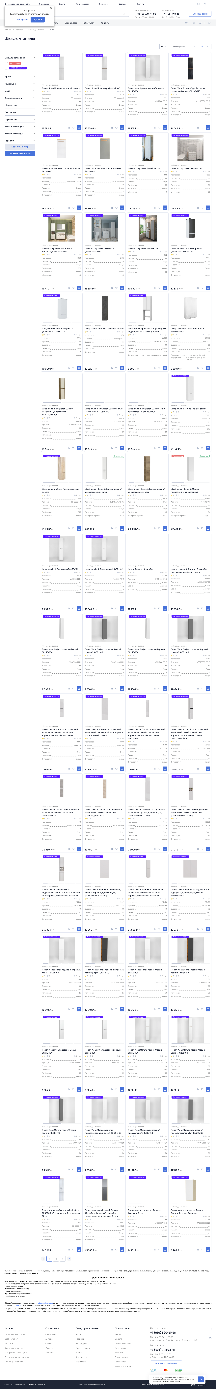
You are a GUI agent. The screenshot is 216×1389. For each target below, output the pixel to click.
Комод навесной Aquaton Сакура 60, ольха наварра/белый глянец (189, 570)
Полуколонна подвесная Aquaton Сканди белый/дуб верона (187, 1211)
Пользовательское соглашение (151, 1384)
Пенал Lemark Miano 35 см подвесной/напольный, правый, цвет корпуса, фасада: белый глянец (146, 812)
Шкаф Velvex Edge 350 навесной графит (104, 328)
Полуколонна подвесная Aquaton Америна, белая (144, 1211)
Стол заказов (71, 22)
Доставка (122, 4)
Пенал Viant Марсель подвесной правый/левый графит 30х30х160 (187, 1131)
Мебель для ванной (14, 1361)
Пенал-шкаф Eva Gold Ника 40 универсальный (99, 250)
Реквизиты (50, 1348)
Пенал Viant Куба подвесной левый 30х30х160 (59, 1051)
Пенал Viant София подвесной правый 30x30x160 (146, 651)
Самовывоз (103, 4)
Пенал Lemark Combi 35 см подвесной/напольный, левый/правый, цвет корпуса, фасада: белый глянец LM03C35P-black (190, 734)
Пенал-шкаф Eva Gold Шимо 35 (143, 248)
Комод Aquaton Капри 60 (140, 569)
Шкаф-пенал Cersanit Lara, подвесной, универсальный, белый (103, 490)
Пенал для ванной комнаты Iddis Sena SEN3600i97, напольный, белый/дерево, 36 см (61, 1213)
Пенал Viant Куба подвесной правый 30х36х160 (146, 90)
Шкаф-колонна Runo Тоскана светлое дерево (60, 490)
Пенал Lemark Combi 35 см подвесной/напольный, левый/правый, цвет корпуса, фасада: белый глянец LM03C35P (147, 734)
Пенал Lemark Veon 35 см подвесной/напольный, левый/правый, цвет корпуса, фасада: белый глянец (146, 892)
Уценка (79, 1352)
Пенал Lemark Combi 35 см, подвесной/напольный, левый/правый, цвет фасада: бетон (61, 812)
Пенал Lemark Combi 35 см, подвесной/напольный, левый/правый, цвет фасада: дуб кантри (104, 812)
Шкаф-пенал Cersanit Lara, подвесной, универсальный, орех (147, 490)
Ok (201, 1379)
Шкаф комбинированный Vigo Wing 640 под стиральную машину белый (147, 330)
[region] (21, 100)
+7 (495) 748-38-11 (172, 13)
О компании (44, 4)
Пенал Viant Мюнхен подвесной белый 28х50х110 (61, 170)
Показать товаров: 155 (20, 145)
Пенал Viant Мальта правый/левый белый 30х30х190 (188, 1051)
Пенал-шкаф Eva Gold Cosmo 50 (186, 168)
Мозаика (9, 1343)
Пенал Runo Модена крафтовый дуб (102, 88)
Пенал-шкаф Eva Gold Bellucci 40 (144, 168)
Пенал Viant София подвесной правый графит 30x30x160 (189, 651)
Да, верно (37, 19)
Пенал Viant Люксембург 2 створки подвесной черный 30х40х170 (188, 90)
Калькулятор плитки (124, 1366)
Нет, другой (22, 19)
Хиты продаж (82, 1357)
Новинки (80, 1338)
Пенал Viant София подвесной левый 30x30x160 (60, 651)
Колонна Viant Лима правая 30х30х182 (104, 569)
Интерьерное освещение (16, 1352)
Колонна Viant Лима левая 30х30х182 (60, 569)
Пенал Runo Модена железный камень (61, 88)
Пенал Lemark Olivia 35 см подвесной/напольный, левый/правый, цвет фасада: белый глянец (189, 812)
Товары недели (83, 1348)
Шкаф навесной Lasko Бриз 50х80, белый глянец (187, 330)
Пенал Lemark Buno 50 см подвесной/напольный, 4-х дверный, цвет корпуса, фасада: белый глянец (104, 732)
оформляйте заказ (45, 1303)
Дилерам (49, 1338)
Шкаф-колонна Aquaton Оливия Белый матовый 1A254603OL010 (103, 410)
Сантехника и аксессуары (17, 1357)
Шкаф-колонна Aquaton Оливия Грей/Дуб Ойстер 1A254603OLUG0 (146, 410)
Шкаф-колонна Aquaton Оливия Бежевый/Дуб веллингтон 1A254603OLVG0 (57, 411)
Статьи (55, 22)
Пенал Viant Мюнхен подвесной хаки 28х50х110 (103, 170)
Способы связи (200, 13)
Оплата (62, 4)
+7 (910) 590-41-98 (145, 13)
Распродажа (81, 1343)
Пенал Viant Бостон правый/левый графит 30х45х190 (188, 971)
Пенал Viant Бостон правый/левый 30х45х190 (145, 971)
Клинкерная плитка (14, 1348)
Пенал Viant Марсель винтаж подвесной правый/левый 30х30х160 (103, 1131)
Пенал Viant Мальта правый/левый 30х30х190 (145, 1051)
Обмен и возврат (82, 4)
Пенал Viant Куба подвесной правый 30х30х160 (103, 1051)
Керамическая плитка (15, 1334)
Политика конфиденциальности (92, 1384)
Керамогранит (11, 1338)
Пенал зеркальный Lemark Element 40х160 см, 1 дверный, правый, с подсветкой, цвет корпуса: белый (102, 1213)
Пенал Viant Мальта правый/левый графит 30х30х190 (59, 1131)
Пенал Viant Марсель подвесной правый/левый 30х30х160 (144, 1131)
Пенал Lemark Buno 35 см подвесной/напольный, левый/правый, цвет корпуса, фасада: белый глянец (60, 732)
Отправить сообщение (166, 1363)
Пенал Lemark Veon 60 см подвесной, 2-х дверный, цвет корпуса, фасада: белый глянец (190, 892)
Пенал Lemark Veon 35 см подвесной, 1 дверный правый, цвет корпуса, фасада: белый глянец (103, 892)
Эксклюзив (81, 1361)
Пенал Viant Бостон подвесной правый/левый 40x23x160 (61, 971)
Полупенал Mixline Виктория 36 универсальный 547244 (186, 250)
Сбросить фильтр (19, 152)
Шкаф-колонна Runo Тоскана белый (188, 408)
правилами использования (163, 1381)
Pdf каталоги (89, 22)
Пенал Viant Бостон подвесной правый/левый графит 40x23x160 (104, 971)
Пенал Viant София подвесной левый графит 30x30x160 (103, 651)
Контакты (140, 4)
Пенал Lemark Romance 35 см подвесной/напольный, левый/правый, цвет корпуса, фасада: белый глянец (61, 892)
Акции (78, 1334)
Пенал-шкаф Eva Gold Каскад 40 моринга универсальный (57, 250)
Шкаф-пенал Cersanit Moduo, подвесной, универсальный (185, 490)
